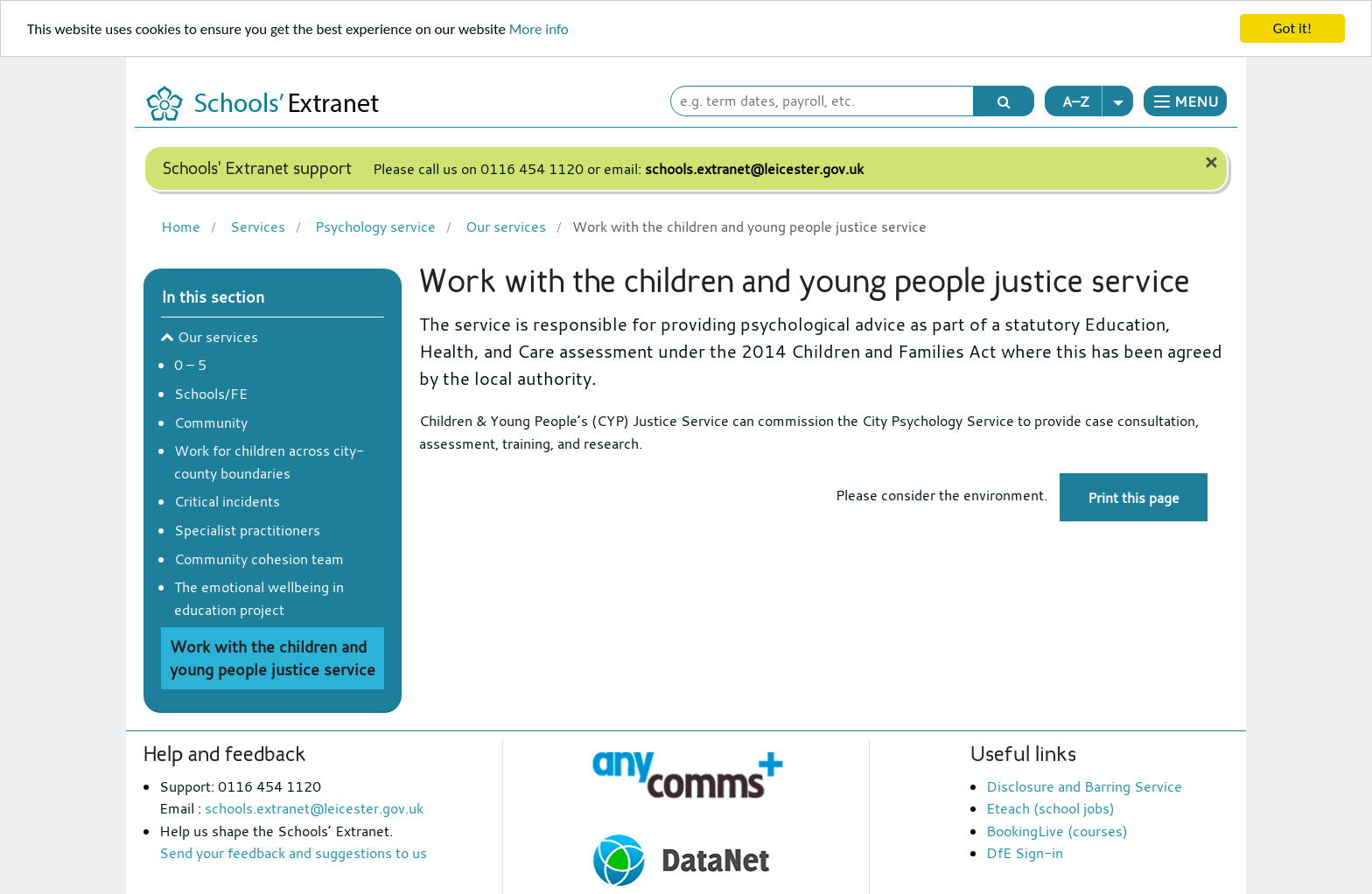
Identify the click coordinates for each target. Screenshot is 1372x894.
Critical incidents (227, 501)
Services (256, 225)
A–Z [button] (1097, 101)
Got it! (1292, 28)
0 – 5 (190, 364)
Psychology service (374, 225)
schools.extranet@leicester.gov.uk (754, 168)
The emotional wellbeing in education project (259, 598)
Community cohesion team (259, 559)
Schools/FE (211, 393)
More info (539, 29)
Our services (504, 225)
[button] (1185, 101)
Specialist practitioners (247, 530)
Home (180, 225)
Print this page (1134, 497)
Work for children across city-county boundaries (269, 462)
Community (211, 422)
